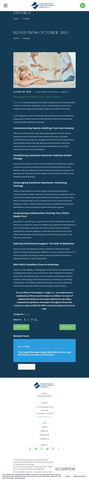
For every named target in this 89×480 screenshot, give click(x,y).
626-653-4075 (44, 395)
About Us (44, 431)
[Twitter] (59, 448)
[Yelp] (30, 448)
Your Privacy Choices (42, 472)
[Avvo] (36, 448)
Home (44, 427)
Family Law (44, 435)
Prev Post (21, 327)
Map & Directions (44, 416)
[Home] (43, 5)
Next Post (67, 327)
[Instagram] (53, 448)
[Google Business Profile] (47, 448)
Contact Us (44, 439)
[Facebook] (41, 448)
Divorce (16, 102)
